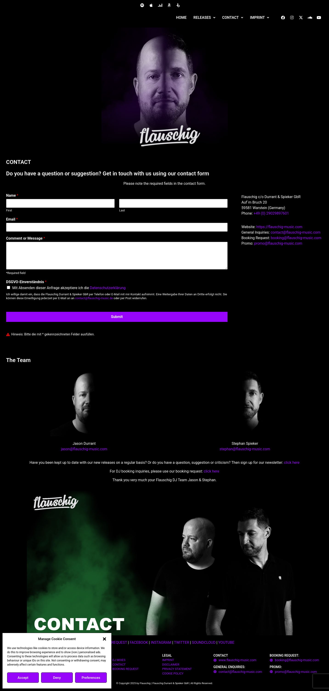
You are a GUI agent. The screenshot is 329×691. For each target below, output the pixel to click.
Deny (57, 678)
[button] (104, 639)
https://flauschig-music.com (279, 227)
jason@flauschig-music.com (84, 449)
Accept (22, 678)
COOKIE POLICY (173, 673)
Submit (117, 317)
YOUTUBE (226, 642)
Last (122, 210)
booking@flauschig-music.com (296, 238)
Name (12, 195)
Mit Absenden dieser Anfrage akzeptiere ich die (69, 288)
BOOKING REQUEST (125, 669)
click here (292, 462)
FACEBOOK (139, 642)
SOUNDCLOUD (204, 642)
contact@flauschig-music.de (94, 298)
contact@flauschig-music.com (296, 232)
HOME (181, 17)
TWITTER (181, 642)
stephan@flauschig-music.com (244, 449)
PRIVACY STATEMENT (177, 669)
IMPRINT (259, 17)
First (9, 210)
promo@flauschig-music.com (278, 243)
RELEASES (204, 17)
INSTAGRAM (161, 642)
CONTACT (232, 17)
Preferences (91, 678)
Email (12, 219)
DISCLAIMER (170, 664)
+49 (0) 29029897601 (271, 213)
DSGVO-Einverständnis (26, 282)
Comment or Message (25, 238)
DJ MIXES (118, 660)
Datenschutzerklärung (108, 288)
